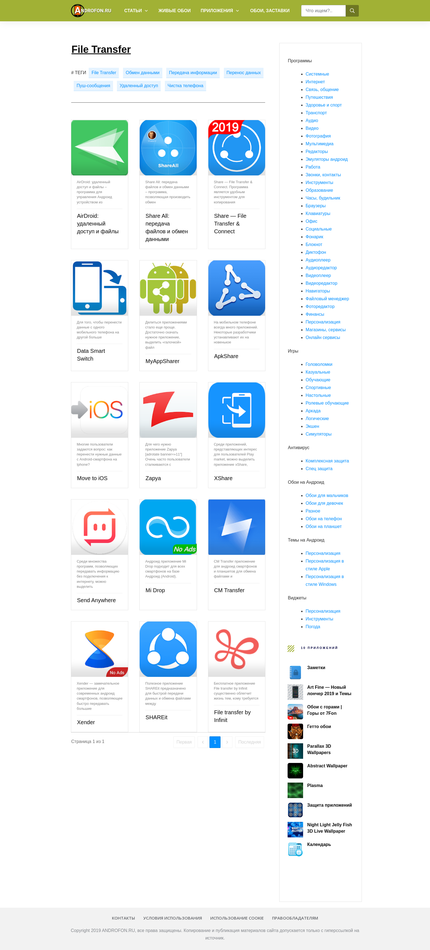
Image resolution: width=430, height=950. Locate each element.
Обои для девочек (324, 503)
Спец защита (319, 468)
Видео (312, 128)
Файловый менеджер (327, 298)
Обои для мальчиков (327, 495)
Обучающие (318, 379)
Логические (317, 418)
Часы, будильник (323, 198)
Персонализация (323, 322)
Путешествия (319, 97)
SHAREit (156, 717)
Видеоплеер (318, 275)
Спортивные (318, 387)
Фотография (318, 136)
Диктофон (316, 252)
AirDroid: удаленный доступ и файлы (98, 223)
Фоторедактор (320, 306)
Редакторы (317, 151)
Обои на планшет (324, 526)
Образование (319, 190)
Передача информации (193, 72)
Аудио (312, 120)
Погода (313, 626)
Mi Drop (155, 590)
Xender (86, 722)
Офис (312, 221)
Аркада (313, 410)
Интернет (315, 81)
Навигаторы (318, 291)
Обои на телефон (324, 518)
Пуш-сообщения (93, 85)
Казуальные (318, 372)
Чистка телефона (185, 85)
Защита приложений (329, 805)
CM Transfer (229, 590)
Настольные (318, 395)
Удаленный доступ (139, 85)
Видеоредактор (321, 283)
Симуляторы (319, 434)
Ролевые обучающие (327, 403)
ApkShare (226, 356)
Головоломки (319, 364)
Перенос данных (244, 72)
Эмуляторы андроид (327, 159)
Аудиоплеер (318, 260)
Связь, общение (322, 89)
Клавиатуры (318, 213)
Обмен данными (143, 72)
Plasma (315, 785)
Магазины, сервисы (326, 329)
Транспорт (316, 112)
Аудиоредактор (321, 267)
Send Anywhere (96, 600)
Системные (317, 74)
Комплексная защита (327, 461)
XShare (223, 478)
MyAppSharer (162, 361)
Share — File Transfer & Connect (230, 223)
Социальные (319, 229)
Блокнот (314, 244)
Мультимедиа (320, 143)
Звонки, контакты (323, 174)
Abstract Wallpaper (327, 765)
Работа (313, 167)
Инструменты (319, 182)
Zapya (153, 478)
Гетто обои (319, 726)
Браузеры (316, 205)
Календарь (319, 844)
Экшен (312, 426)
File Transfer (103, 72)
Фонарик (314, 236)
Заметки (316, 667)
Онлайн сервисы (323, 337)
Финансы (315, 314)
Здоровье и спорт (324, 105)
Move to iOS (92, 478)
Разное (313, 511)
